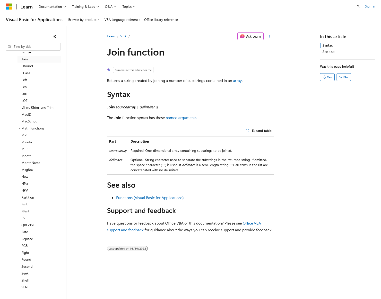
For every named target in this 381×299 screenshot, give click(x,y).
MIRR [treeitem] (25, 148)
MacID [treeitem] (26, 114)
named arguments (181, 117)
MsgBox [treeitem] (27, 169)
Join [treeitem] (24, 59)
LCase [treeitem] (25, 73)
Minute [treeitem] (26, 142)
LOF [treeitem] (24, 100)
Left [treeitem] (24, 79)
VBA (123, 36)
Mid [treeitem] (24, 135)
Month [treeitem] (26, 156)
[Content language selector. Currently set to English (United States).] (28, 273)
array (237, 80)
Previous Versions (44, 284)
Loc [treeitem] (24, 93)
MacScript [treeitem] (29, 121)
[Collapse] (55, 36)
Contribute (87, 284)
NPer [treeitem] (24, 183)
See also (328, 51)
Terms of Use (177, 284)
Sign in (370, 6)
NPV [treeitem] (24, 190)
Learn (111, 36)
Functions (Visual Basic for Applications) (150, 197)
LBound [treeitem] (27, 66)
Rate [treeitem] (24, 231)
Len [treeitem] (24, 86)
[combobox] (33, 46)
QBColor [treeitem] (27, 225)
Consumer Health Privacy (139, 284)
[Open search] (358, 6)
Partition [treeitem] (27, 197)
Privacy (106, 284)
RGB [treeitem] (24, 245)
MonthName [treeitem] (30, 162)
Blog (66, 284)
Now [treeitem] (24, 176)
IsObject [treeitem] (27, 52)
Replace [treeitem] (27, 238)
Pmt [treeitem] (24, 204)
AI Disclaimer (15, 284)
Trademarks (201, 284)
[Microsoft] (9, 6)
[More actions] (270, 36)
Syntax (327, 45)
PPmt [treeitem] (25, 211)
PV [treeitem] (23, 218)
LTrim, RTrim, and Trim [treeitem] (37, 107)
